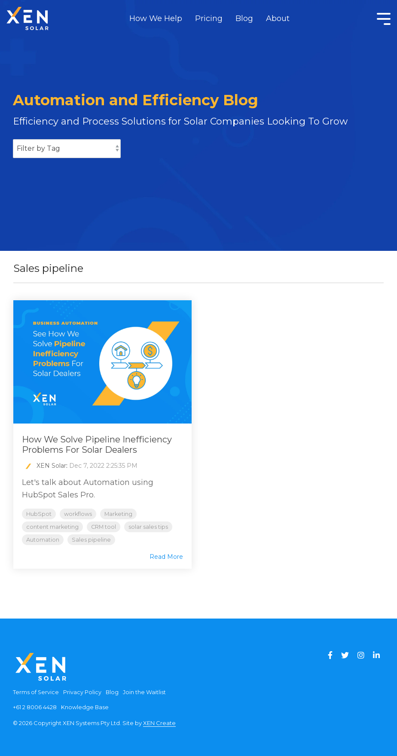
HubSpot (39, 514)
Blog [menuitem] (112, 692)
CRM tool (103, 527)
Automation (42, 540)
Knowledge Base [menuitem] (85, 707)
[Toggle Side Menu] (384, 18)
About (278, 18)
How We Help (155, 18)
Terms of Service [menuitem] (36, 692)
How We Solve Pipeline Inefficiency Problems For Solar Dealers (97, 444)
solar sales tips (148, 527)
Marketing (118, 514)
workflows (78, 514)
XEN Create (159, 722)
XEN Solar (51, 465)
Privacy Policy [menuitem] (82, 692)
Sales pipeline (91, 540)
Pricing (209, 18)
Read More (166, 556)
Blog (244, 18)
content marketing (52, 527)
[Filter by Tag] (67, 148)
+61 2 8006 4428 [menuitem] (35, 707)
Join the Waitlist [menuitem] (144, 692)
